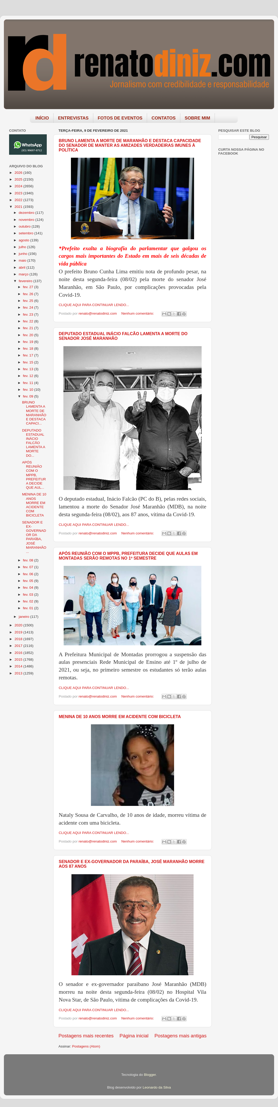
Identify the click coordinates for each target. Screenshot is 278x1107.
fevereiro (26, 281)
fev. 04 (28, 587)
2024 (19, 186)
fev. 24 (28, 307)
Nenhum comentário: (138, 313)
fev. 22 (28, 321)
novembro (27, 220)
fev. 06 (28, 574)
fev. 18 (28, 348)
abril (22, 267)
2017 (19, 646)
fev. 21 (28, 328)
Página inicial (134, 1035)
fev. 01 (28, 608)
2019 (19, 632)
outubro (25, 226)
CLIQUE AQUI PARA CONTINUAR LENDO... (94, 305)
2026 (19, 173)
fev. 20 (28, 335)
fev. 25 (28, 301)
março (24, 274)
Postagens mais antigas (180, 1035)
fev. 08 (28, 560)
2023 (19, 193)
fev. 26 (28, 294)
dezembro (27, 213)
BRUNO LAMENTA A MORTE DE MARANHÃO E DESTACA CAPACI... (34, 412)
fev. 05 (28, 581)
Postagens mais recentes (86, 1035)
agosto (24, 240)
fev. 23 (28, 314)
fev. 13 (28, 369)
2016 (19, 653)
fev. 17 (28, 355)
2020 (19, 625)
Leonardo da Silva (157, 1087)
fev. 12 (28, 376)
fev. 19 (28, 342)
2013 (19, 673)
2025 (19, 179)
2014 (19, 666)
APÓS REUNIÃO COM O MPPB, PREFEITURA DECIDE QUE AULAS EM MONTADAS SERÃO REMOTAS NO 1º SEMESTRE (128, 555)
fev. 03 (28, 594)
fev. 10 (28, 390)
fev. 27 (28, 287)
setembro (26, 233)
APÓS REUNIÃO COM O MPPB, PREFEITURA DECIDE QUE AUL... (34, 474)
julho (23, 247)
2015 (19, 659)
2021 (19, 207)
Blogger (150, 1075)
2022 (19, 200)
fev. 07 (28, 567)
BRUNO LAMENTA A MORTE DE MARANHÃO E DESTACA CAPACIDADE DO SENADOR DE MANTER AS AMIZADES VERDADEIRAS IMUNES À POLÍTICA (130, 145)
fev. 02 (28, 601)
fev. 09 (28, 396)
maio (23, 260)
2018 (19, 639)
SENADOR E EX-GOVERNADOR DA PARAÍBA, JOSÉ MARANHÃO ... (34, 537)
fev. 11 (28, 383)
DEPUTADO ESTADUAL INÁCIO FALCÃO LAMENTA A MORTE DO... (33, 443)
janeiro (24, 617)
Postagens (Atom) (86, 1046)
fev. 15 (28, 362)
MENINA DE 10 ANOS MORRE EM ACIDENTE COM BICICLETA (120, 716)
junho (23, 254)
